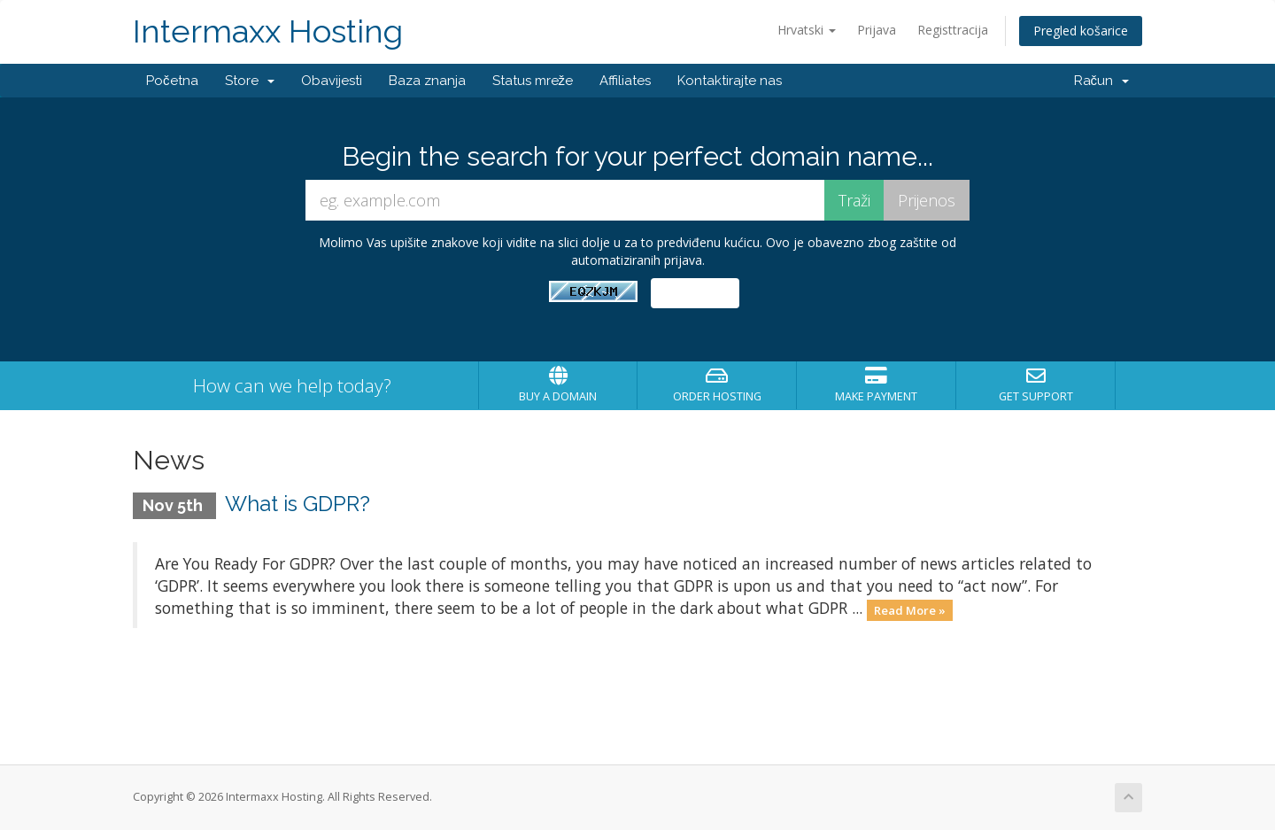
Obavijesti (331, 81)
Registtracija (952, 29)
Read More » (910, 609)
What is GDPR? (297, 503)
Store (249, 81)
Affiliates (625, 81)
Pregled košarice (1080, 30)
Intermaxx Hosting (268, 31)
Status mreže (533, 81)
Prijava (876, 29)
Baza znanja (427, 81)
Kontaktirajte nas (729, 81)
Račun (1102, 81)
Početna (172, 81)
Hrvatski (806, 29)
